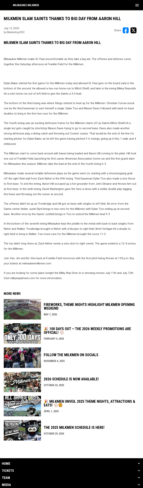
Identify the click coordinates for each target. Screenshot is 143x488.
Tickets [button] (8, 470)
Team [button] (6, 477)
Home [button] (6, 463)
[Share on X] (133, 30)
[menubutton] (137, 5)
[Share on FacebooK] (126, 30)
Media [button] (6, 485)
